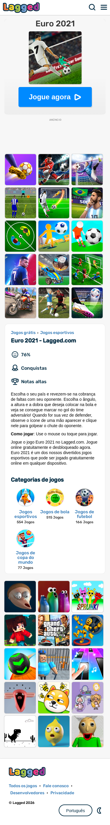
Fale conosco (56, 785)
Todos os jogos (23, 785)
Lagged (22, 7)
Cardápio (104, 7)
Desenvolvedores (27, 792)
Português (75, 810)
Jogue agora (50, 97)
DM (100, 810)
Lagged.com (28, 772)
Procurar (92, 7)
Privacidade (62, 792)
